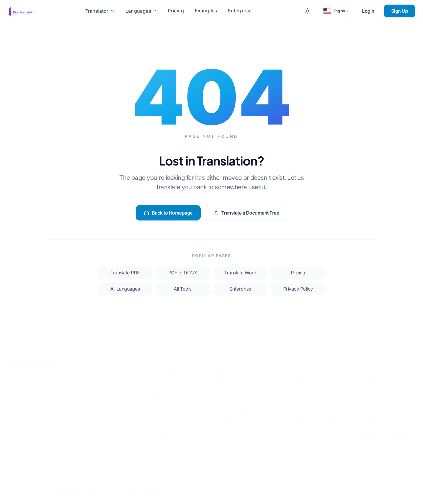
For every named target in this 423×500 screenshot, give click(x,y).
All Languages (125, 289)
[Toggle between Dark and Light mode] (307, 11)
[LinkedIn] (381, 489)
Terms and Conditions (31, 371)
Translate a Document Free (246, 213)
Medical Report (233, 368)
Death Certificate (235, 406)
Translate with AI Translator (315, 417)
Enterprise (239, 10)
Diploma (225, 425)
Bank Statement (233, 434)
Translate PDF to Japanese (384, 422)
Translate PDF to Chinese (382, 413)
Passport (226, 415)
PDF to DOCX (182, 272)
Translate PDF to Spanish (382, 368)
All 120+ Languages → (379, 441)
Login (368, 11)
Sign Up (399, 11)
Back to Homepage (168, 213)
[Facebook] (394, 489)
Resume (225, 444)
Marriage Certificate (238, 387)
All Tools (183, 289)
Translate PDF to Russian (382, 432)
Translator (100, 11)
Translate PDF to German (382, 387)
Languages (141, 11)
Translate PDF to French (381, 378)
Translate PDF (125, 272)
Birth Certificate (233, 378)
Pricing (176, 10)
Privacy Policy (298, 289)
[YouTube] (408, 489)
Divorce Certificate (237, 396)
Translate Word (240, 272)
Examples (206, 10)
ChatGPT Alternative (168, 368)
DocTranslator (30, 360)
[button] (334, 11)
